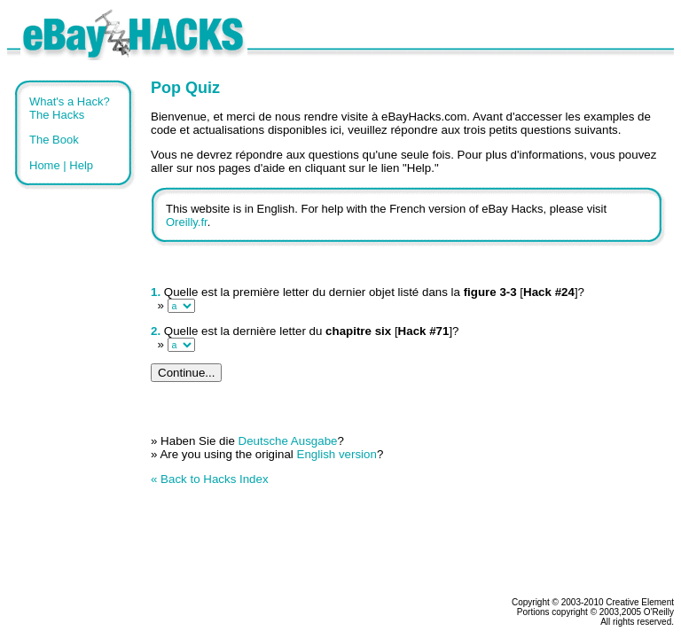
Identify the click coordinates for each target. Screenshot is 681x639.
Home (44, 165)
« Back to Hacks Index (210, 479)
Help (81, 165)
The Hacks (56, 114)
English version (337, 454)
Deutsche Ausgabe (288, 441)
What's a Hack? (69, 101)
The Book (54, 139)
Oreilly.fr (186, 222)
